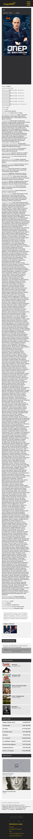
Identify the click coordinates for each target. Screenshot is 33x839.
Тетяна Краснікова (15, 454)
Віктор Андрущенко (14, 296)
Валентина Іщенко (21, 198)
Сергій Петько (6, 310)
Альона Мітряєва (23, 264)
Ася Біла (11, 204)
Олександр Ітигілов (20, 117)
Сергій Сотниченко (14, 168)
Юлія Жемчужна (18, 327)
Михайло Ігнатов (14, 356)
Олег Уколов (22, 376)
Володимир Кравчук (8, 426)
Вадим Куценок (15, 415)
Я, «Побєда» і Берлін (9, 741)
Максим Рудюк (19, 474)
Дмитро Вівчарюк (7, 390)
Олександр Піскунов (15, 495)
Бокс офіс (6, 719)
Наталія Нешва (13, 417)
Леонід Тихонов (22, 496)
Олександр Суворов (8, 501)
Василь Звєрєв (20, 536)
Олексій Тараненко (8, 433)
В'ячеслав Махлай (19, 572)
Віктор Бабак (15, 468)
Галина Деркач (16, 227)
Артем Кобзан (17, 132)
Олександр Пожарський (18, 196)
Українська (15, 605)
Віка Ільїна (17, 176)
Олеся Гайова (6, 512)
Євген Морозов (24, 551)
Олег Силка (10, 372)
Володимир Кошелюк (9, 133)
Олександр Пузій (7, 569)
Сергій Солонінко (15, 314)
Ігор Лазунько (22, 345)
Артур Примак (20, 548)
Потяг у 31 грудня (8, 750)
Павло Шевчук (12, 558)
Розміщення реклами (15, 829)
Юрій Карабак (12, 230)
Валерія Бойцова (7, 179)
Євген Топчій (19, 438)
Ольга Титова (15, 464)
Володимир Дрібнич (8, 568)
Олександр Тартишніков (18, 403)
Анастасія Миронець (8, 598)
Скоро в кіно (8, 660)
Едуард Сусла (11, 174)
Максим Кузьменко (8, 396)
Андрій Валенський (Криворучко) (12, 593)
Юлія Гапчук (12, 208)
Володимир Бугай (14, 239)
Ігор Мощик (5, 435)
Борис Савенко (17, 355)
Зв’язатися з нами (15, 824)
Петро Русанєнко (15, 435)
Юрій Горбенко (6, 346)
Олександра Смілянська (17, 120)
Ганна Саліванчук (20, 517)
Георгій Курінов (11, 583)
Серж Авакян (21, 394)
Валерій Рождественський (10, 418)
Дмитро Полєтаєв (7, 452)
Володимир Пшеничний (9, 384)
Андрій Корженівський (11, 262)
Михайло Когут (11, 316)
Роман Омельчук (7, 188)
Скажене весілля (8, 747)
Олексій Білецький (20, 398)
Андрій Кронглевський (9, 478)
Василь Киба (6, 293)
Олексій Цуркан (13, 339)
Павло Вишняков (18, 193)
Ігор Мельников (18, 569)
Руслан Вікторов (7, 355)
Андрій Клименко (7, 216)
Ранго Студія (18, 113)
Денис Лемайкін (15, 575)
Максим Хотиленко (8, 517)
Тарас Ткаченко (22, 114)
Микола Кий (23, 379)
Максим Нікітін (19, 265)
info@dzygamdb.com (8, 808)
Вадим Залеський (13, 206)
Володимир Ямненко (17, 425)
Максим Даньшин (22, 334)
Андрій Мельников (14, 516)
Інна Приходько (16, 290)
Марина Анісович (19, 281)
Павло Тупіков (6, 494)
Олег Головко (13, 414)
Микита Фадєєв (25, 328)
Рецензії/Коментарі (9, 640)
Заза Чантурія (11, 561)
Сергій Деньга (25, 215)
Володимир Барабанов (9, 331)
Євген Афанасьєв (21, 316)
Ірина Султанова (24, 178)
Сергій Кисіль (6, 520)
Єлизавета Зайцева (8, 281)
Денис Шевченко (12, 292)
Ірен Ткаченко (25, 443)
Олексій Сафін (13, 130)
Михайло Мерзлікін (19, 212)
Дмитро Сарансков (14, 489)
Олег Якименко (16, 582)
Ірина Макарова (7, 232)
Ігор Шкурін (10, 391)
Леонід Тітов (6, 275)
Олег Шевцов (15, 351)
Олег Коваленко (16, 515)
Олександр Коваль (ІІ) (21, 404)
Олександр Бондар (13, 286)
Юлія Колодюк (15, 246)
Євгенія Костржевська (9, 592)
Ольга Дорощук (13, 473)
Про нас (11, 827)
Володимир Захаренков (16, 254)
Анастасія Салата (7, 537)
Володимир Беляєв (12, 220)
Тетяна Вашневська (14, 506)
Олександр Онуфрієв (21, 501)
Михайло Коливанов (20, 433)
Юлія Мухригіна (13, 258)
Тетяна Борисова (7, 338)
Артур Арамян (12, 264)
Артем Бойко (25, 516)
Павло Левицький (14, 352)
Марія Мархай (22, 230)
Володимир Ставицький (17, 260)
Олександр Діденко (17, 424)
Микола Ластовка (15, 237)
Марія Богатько (7, 160)
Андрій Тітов (17, 272)
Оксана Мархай (19, 596)
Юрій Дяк (12, 438)
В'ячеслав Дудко (24, 220)
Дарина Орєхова (14, 485)
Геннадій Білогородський (21, 475)
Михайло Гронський (8, 380)
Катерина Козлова (20, 396)
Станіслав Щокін (12, 236)
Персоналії (7, 755)
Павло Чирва (18, 304)
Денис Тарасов (6, 119)
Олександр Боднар (14, 386)
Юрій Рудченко (13, 526)
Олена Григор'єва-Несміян (18, 288)
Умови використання (15, 835)
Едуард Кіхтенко (16, 494)
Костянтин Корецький (22, 419)
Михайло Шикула (15, 370)
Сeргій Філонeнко (10, 369)
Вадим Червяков (7, 187)
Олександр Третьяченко (22, 330)
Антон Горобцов (13, 590)
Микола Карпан (18, 348)
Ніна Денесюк (13, 178)
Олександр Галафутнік (17, 275)
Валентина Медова (8, 398)
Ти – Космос (6, 738)
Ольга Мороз (6, 247)
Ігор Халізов (25, 566)
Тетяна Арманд (18, 400)
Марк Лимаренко (21, 133)
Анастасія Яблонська (13, 170)
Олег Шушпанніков (8, 289)
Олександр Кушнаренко (16, 136)
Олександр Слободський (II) (10, 141)
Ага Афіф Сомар (23, 218)
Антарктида (6, 725)
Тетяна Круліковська (16, 445)
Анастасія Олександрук (9, 283)
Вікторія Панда (15, 401)
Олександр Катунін (18, 307)
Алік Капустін (16, 502)
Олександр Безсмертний (9, 248)
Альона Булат (19, 509)
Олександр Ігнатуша (8, 198)
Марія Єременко (24, 251)
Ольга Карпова (13, 226)
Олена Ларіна (6, 222)
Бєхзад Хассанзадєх (13, 215)
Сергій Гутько (13, 295)
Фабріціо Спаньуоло (15, 173)
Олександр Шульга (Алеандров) (19, 360)
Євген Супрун (23, 417)
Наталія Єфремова (13, 503)
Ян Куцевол (24, 321)
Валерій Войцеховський (9, 513)
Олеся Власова (6, 459)
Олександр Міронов (8, 309)
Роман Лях (23, 467)
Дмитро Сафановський (16, 181)
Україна (5, 13)
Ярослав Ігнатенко (8, 404)
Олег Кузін (17, 405)
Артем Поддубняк (13, 579)
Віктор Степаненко (15, 522)
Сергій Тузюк (6, 157)
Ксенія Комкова (17, 492)
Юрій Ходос (5, 253)
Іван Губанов (12, 303)
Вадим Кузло (14, 379)
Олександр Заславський (9, 151)
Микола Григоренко (14, 200)
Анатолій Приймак (14, 508)
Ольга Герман (25, 246)
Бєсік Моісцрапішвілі (8, 536)
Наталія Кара (22, 339)
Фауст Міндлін (13, 519)
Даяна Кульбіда (17, 554)
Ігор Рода (14, 243)
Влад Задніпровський (19, 459)
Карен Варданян (23, 540)
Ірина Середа (14, 171)
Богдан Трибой (15, 443)
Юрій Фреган (25, 346)
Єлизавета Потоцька (20, 271)
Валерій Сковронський (9, 276)
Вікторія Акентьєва (17, 480)
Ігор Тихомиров (13, 279)
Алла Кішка (22, 526)
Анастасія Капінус (13, 422)
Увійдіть (6, 650)
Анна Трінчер (24, 464)
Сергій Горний (6, 552)
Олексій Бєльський (14, 123)
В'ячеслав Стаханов (13, 321)
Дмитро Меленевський (15, 533)
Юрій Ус (18, 393)
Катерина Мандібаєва (15, 436)
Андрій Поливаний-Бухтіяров (11, 146)
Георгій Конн (6, 129)
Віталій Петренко (7, 317)
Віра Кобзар (17, 338)
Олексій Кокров (13, 428)
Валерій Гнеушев (7, 212)
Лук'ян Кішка (6, 527)
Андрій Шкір (22, 143)
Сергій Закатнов (21, 154)
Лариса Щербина (23, 130)
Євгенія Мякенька (22, 299)
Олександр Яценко (8, 405)
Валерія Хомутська (15, 559)
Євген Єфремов (14, 429)
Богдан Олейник (19, 204)
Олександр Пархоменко (17, 116)
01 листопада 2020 (18, 606)
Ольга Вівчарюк (15, 297)
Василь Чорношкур (8, 199)
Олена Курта (6, 370)
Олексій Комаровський (9, 122)
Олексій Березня (12, 306)
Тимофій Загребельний (20, 412)
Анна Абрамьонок (14, 505)
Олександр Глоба (23, 576)
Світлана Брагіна (12, 440)
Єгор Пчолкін (15, 310)
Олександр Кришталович (10, 145)
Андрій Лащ (17, 421)
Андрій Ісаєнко (6, 524)
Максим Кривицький (15, 182)
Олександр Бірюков (8, 419)
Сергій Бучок (21, 267)
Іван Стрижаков (13, 302)
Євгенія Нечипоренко (15, 408)
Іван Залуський (17, 202)
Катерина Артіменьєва (9, 373)
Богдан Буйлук (24, 279)
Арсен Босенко (17, 324)
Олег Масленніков (13, 447)
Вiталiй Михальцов (8, 265)
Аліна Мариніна (13, 251)
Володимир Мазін (14, 529)
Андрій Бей (11, 431)
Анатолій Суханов (13, 487)
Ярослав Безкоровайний (19, 382)
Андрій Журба (13, 359)
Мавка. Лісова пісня (9, 722)
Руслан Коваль (20, 380)
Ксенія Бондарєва (7, 578)
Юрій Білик (17, 538)
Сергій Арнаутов (24, 418)
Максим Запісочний (13, 366)
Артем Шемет (16, 346)
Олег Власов (24, 447)
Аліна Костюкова (7, 327)
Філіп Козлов (13, 457)
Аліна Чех (5, 414)
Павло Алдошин (14, 285)
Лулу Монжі (16, 262)
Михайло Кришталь (16, 320)
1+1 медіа (11, 113)
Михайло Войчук (14, 453)
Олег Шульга (25, 387)
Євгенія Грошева (7, 412)
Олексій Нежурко (20, 289)
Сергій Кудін (11, 337)
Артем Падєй (18, 585)
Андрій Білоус (23, 519)
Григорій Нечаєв (12, 576)
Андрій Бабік (21, 122)
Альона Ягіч (19, 449)
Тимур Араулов (20, 426)
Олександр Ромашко (8, 449)
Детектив (8, 111)
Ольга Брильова (7, 134)
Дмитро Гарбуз (23, 292)
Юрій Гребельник (20, 233)
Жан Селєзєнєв (12, 325)
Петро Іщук (13, 394)
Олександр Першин (8, 269)
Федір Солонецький (8, 498)
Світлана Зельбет (15, 446)
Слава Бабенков (13, 211)
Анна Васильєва (24, 473)
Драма (14, 111)
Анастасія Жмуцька (14, 410)
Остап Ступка (6, 468)
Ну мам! (5, 728)
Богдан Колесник (7, 400)
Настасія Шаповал (19, 578)
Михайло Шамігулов (21, 377)
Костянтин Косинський (9, 267)
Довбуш (5, 735)
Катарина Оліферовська (9, 218)
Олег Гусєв (13, 580)
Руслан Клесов (13, 240)
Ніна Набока (22, 211)
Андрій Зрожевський (21, 510)
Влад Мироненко (19, 390)
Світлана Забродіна (14, 439)
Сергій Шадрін (14, 342)
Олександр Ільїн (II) (8, 510)
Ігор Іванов (16, 317)
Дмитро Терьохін (17, 153)
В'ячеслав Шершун (14, 589)
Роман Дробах (6, 557)
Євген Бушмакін (14, 328)
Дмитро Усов (6, 219)
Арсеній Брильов (18, 134)
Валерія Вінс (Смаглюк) (17, 140)
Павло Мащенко (16, 552)
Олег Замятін (22, 491)
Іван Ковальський (16, 488)
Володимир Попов (18, 232)
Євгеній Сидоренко (17, 571)
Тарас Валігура (15, 293)
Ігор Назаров (6, 488)
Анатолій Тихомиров (8, 362)
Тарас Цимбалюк (7, 421)
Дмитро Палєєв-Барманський (11, 313)
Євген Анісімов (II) (7, 149)
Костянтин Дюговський (18, 353)
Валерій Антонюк (7, 475)
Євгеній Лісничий (20, 499)
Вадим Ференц (21, 583)
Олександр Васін (14, 278)
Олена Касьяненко (12, 126)
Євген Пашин (10, 233)
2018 (11, 601)
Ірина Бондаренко (16, 318)
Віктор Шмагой (12, 376)
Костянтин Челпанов (21, 337)
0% (8, 107)
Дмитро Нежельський (9, 383)
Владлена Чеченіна (18, 160)
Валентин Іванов (7, 137)
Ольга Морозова (7, 272)
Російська (8, 605)
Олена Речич (6, 342)
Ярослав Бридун (21, 174)
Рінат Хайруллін (16, 222)
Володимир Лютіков (8, 545)
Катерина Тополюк (23, 341)
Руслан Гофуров (16, 300)
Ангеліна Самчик (7, 543)
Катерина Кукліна (7, 268)
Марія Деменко (16, 368)
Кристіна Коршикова (15, 257)
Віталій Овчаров (22, 325)
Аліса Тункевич (15, 432)
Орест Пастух (6, 466)
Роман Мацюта (6, 477)
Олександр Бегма (23, 311)
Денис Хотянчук (13, 456)
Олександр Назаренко (9, 363)
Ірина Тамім (10, 509)
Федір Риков (20, 373)
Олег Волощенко (16, 466)
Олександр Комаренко (22, 269)
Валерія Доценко (21, 565)
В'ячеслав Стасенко (8, 397)
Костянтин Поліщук (8, 349)
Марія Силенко (11, 555)
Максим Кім (25, 222)
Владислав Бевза (17, 557)
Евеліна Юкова (18, 335)
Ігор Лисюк (24, 544)
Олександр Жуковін (16, 244)
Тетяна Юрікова (16, 255)
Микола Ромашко (7, 335)
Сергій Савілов (10, 154)
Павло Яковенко (20, 545)
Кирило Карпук (21, 274)
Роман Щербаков (16, 129)
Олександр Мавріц (16, 225)
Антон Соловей (19, 498)
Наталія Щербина (7, 132)
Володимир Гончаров (8, 261)
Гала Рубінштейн (20, 127)
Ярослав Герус (6, 382)
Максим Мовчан (13, 184)
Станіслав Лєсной (14, 544)
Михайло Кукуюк (7, 389)
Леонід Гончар (22, 564)
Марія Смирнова (20, 159)
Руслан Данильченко (14, 573)
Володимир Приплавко (9, 341)
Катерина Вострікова (21, 391)
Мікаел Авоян (6, 213)
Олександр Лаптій (15, 332)
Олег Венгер (24, 297)
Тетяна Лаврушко (7, 209)
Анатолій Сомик (7, 492)
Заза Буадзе (5, 116)
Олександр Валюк (13, 250)
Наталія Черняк (14, 484)
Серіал (9, 86)
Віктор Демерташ (19, 216)
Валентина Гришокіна (12, 481)
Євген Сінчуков (22, 523)
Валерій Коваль (7, 502)
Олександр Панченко (16, 375)
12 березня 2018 (18, 608)
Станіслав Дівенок (7, 538)
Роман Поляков (24, 487)
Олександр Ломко (16, 442)
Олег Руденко (19, 541)
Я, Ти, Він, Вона (7, 731)
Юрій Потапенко (22, 208)
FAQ (10, 831)
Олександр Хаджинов (8, 393)
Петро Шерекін (6, 566)
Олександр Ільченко (8, 547)
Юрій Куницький (7, 348)
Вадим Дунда (16, 566)
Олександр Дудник (8, 323)
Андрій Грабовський (21, 547)
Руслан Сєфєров (20, 568)
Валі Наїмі (26, 492)
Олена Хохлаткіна (15, 229)
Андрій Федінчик (16, 527)
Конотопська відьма (9, 744)
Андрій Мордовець (8, 271)
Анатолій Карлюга (17, 139)
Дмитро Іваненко (14, 586)
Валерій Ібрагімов (8, 117)
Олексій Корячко (13, 551)
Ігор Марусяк (15, 213)
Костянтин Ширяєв (8, 330)
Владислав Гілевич (17, 247)
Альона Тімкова (14, 463)
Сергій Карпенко (20, 190)
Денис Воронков (11, 365)
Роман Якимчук (16, 520)
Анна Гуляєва (13, 534)
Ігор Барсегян (6, 223)
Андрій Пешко (23, 590)
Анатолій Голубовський (13, 471)
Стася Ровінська (15, 195)
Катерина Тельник (7, 585)
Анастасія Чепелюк (8, 499)
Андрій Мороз (12, 523)
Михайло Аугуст (7, 460)
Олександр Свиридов (17, 512)
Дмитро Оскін (20, 282)
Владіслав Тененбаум (15, 205)
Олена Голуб (20, 383)
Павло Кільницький (17, 223)
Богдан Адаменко (7, 304)
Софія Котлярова (15, 253)
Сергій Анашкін (19, 397)
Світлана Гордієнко (17, 531)
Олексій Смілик (16, 358)
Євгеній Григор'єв (21, 362)
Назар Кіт (10, 572)
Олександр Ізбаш (11, 491)
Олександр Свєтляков (20, 268)
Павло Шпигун (24, 450)
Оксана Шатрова (18, 179)
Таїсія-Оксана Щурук (15, 407)
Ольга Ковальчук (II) (20, 156)
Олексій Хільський (19, 537)
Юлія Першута (15, 241)
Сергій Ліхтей (12, 530)
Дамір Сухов (6, 379)
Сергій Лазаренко (18, 137)
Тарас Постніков (18, 543)
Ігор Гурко (17, 452)
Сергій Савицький (24, 145)
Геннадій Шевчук (23, 411)
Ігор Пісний (5, 445)
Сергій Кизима (23, 184)
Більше (6, 620)
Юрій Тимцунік (21, 555)
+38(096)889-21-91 (20, 809)
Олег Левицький (19, 323)
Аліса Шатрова (12, 345)
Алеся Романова (13, 450)
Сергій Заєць (20, 363)
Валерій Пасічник (20, 309)
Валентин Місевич (23, 369)
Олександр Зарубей (19, 389)
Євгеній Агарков (15, 387)
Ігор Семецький (19, 372)
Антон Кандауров (11, 344)
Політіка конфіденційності (16, 833)
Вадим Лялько (10, 274)
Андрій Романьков (17, 587)
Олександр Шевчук (18, 524)
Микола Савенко (12, 540)
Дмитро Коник (23, 534)
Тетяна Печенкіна (23, 457)
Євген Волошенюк (16, 219)
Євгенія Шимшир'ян (15, 562)
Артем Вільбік (6, 300)
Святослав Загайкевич (9, 282)
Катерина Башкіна (18, 234)
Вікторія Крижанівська (17, 125)
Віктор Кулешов (19, 149)
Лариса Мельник (12, 411)
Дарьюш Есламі (12, 564)
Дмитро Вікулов (7, 234)
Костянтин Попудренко (9, 299)
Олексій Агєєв (6, 290)
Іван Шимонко (17, 460)
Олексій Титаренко (23, 303)
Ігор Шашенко (25, 432)
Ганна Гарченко (19, 164)
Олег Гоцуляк (11, 334)
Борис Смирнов (14, 467)
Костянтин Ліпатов (22, 592)
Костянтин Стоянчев (8, 377)
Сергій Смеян (20, 431)
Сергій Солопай (14, 482)
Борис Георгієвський (18, 477)
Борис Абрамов (14, 461)
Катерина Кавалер (13, 165)
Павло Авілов (17, 209)
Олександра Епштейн (8, 548)
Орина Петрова (12, 311)
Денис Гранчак (14, 470)
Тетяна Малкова (11, 496)
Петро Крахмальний (16, 550)
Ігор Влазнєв (22, 148)
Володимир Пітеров (8, 541)
